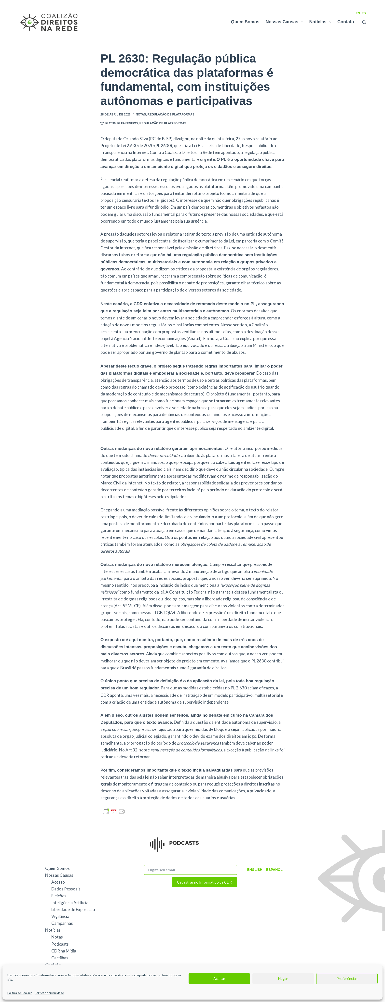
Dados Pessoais (66, 888)
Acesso (58, 882)
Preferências (347, 978)
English (254, 870)
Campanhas (62, 923)
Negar (283, 978)
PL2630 (110, 123)
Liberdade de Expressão (73, 909)
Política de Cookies (19, 993)
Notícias (321, 22)
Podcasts (60, 944)
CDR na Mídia (63, 950)
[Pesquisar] (364, 22)
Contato (345, 21)
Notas (141, 114)
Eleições (58, 895)
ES (364, 13)
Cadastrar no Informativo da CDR (204, 882)
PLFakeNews (127, 123)
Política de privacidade (49, 993)
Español (272, 870)
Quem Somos (245, 21)
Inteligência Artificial (70, 902)
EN (358, 13)
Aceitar (219, 978)
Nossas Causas (285, 22)
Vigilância (60, 916)
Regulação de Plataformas (171, 114)
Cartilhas (59, 957)
